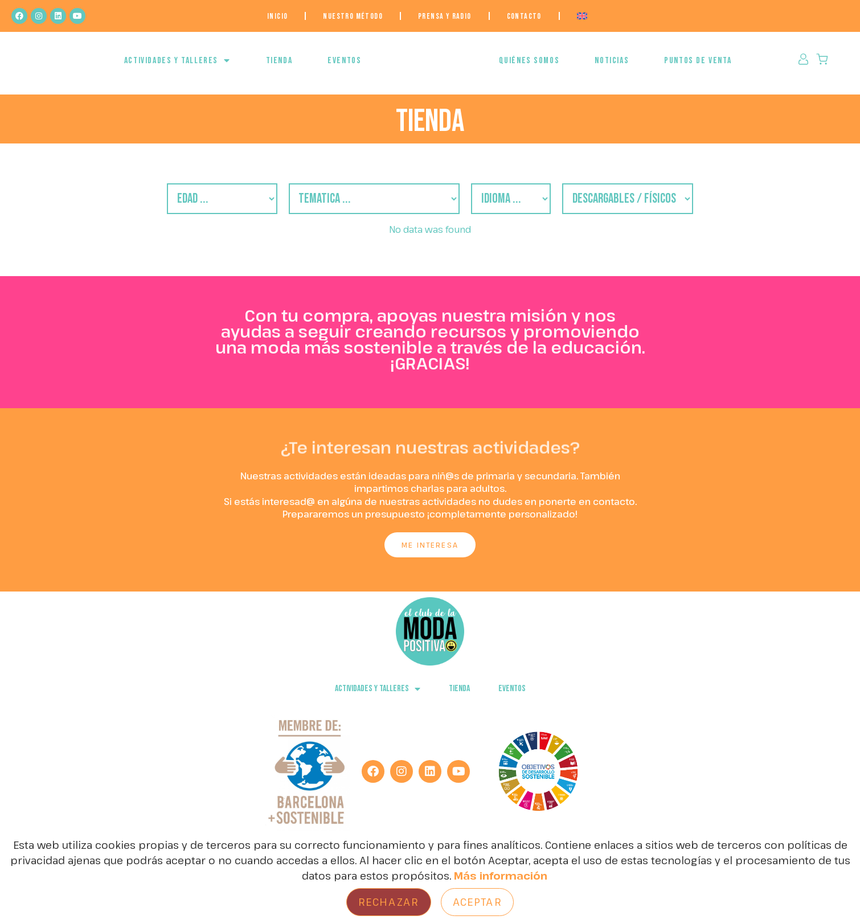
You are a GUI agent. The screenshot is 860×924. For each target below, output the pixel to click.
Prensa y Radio (445, 16)
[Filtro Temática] (363, 206)
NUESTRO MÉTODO (353, 16)
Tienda (279, 66)
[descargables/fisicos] (670, 206)
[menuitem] (582, 16)
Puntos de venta (697, 66)
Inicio (277, 16)
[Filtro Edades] (176, 206)
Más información (500, 875)
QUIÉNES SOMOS (529, 66)
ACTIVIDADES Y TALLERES (177, 66)
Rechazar (388, 902)
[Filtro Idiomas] (529, 206)
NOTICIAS (612, 66)
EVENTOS (344, 66)
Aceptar (477, 902)
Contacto (524, 16)
